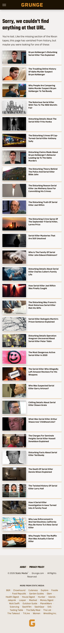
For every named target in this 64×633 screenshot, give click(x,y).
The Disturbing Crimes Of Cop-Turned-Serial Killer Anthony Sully (43, 138)
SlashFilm (26, 607)
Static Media (21, 573)
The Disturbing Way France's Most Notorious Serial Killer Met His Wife (42, 305)
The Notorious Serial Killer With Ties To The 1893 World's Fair (42, 105)
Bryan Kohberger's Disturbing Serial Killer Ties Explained (42, 53)
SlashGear (39, 607)
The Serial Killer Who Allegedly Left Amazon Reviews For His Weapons (43, 372)
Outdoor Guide (30, 603)
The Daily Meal (33, 610)
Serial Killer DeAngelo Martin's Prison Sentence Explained (43, 320)
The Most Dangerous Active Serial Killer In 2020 (41, 353)
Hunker (41, 597)
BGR (8, 590)
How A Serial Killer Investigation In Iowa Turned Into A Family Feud (42, 505)
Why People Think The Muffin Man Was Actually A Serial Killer (42, 538)
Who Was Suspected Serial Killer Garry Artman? (41, 387)
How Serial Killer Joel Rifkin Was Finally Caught (42, 287)
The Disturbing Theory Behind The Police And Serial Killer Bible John (42, 172)
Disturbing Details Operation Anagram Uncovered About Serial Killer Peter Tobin (42, 338)
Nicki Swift (14, 603)
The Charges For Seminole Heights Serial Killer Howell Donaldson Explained (41, 438)
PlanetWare (46, 603)
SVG (49, 607)
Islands (51, 597)
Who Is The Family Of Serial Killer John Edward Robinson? (42, 253)
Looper (22, 600)
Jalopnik (12, 600)
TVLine (26, 613)
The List (47, 610)
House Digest (28, 597)
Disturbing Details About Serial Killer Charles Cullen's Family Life (43, 271)
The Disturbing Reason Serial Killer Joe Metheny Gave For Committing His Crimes (42, 188)
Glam (49, 593)
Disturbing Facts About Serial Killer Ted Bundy (42, 453)
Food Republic (19, 593)
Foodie (54, 590)
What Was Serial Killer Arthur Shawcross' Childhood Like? (42, 420)
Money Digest (46, 600)
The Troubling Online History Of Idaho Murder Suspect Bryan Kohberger (42, 71)
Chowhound (19, 590)
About (23, 567)
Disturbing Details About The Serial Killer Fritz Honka (42, 120)
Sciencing (14, 607)
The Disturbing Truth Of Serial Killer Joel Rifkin (42, 203)
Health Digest (12, 597)
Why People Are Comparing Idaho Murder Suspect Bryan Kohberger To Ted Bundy (42, 88)
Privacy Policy (36, 567)
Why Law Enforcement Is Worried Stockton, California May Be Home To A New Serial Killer (43, 523)
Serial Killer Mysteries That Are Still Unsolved (41, 237)
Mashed (33, 600)
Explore (44, 590)
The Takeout (13, 613)
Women (36, 613)
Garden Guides (36, 593)
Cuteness (33, 590)
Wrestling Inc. (50, 613)
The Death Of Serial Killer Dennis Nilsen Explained (40, 470)
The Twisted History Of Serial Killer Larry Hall (42, 487)
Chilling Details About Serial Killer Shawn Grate (42, 403)
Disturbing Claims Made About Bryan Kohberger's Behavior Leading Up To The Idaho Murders (43, 156)
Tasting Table (16, 610)
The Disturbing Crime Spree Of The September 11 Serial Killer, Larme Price (43, 222)
